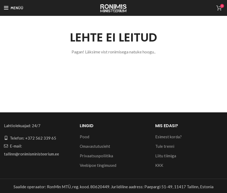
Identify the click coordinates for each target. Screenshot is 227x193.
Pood (84, 136)
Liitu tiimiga (165, 155)
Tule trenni (164, 146)
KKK (159, 165)
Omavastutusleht (95, 146)
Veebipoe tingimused (98, 165)
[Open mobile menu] (13, 8)
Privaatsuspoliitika (96, 155)
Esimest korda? (168, 136)
